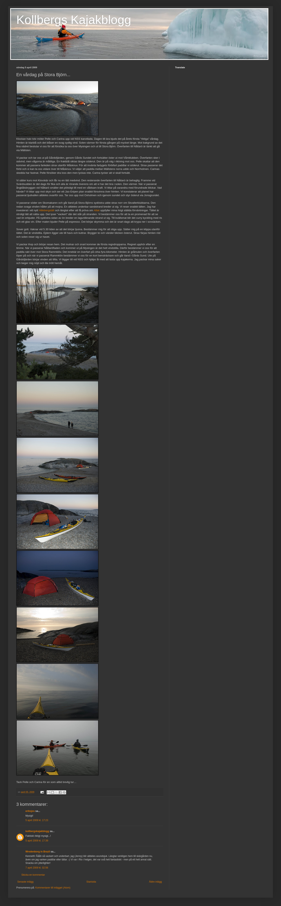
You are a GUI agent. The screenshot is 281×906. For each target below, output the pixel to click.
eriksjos (30, 811)
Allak (97, 210)
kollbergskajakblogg (37, 831)
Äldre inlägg (155, 881)
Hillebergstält (46, 210)
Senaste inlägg (25, 881)
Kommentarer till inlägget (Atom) (52, 887)
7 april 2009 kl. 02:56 (36, 867)
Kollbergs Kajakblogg (73, 19)
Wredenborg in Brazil (37, 851)
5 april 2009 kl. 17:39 (36, 840)
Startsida (91, 881)
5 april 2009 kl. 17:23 (36, 820)
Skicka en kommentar (33, 874)
